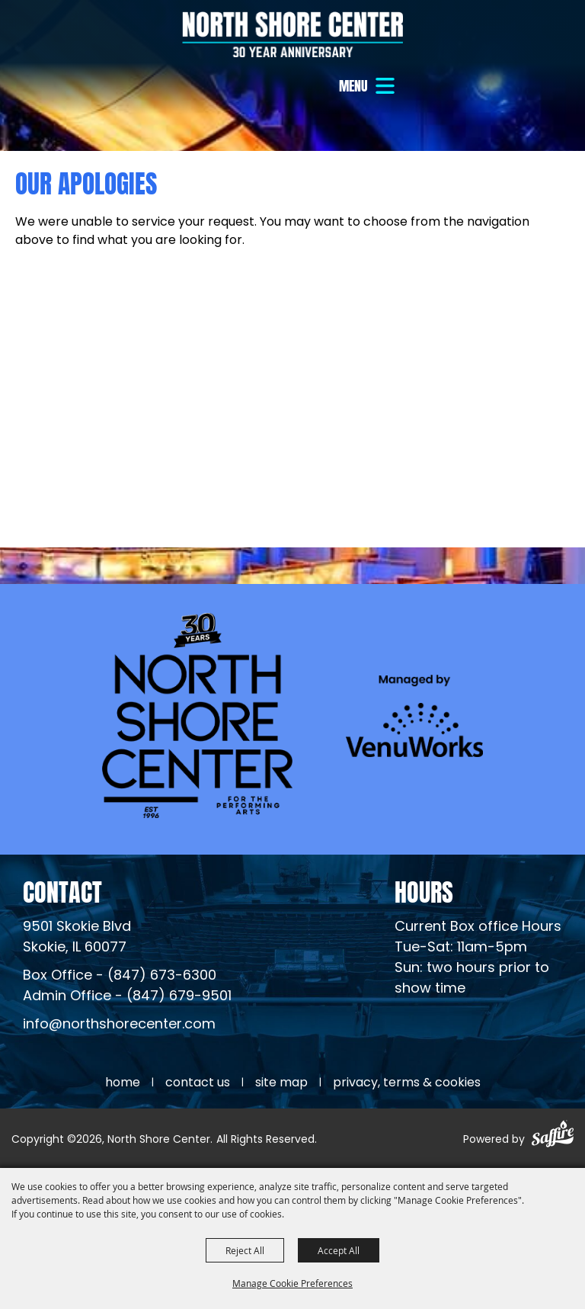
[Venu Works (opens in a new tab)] (414, 715)
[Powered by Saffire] (553, 1136)
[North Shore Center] (292, 34)
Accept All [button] (339, 1250)
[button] (368, 85)
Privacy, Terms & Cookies (407, 1083)
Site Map (281, 1083)
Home (122, 1083)
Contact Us (197, 1083)
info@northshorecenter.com (119, 1025)
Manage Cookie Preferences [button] (292, 1283)
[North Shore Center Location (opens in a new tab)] (77, 937)
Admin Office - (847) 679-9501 (127, 997)
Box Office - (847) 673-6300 (119, 976)
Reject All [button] (244, 1250)
